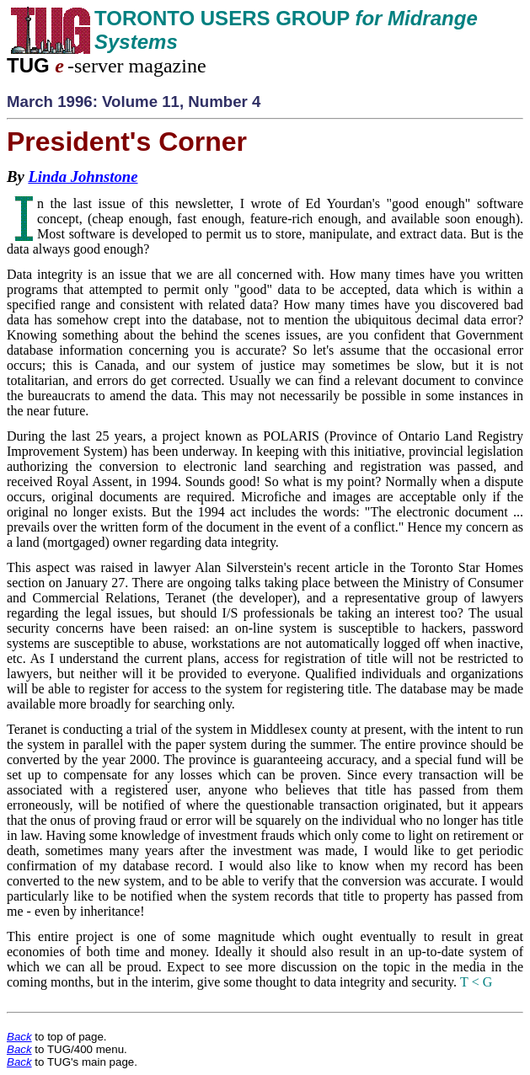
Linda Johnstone (82, 176)
